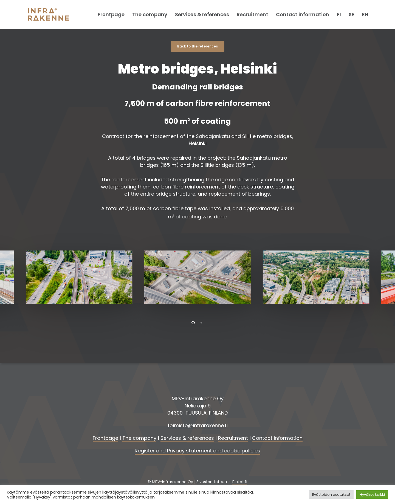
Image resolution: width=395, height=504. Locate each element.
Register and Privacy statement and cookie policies (197, 450)
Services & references (187, 438)
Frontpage (105, 438)
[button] (197, 46)
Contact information (277, 438)
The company (139, 438)
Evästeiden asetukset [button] (331, 494)
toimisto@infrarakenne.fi (198, 425)
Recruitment (233, 438)
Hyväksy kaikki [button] (372, 494)
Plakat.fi (239, 482)
